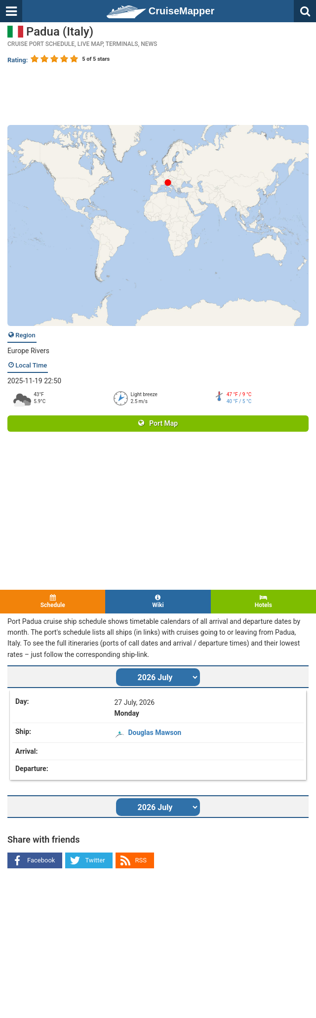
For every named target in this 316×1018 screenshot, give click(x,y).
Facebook (41, 860)
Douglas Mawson (155, 732)
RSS (141, 860)
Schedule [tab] (52, 601)
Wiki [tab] (158, 601)
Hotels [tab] (263, 601)
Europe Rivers (28, 351)
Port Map (158, 423)
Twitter (95, 860)
